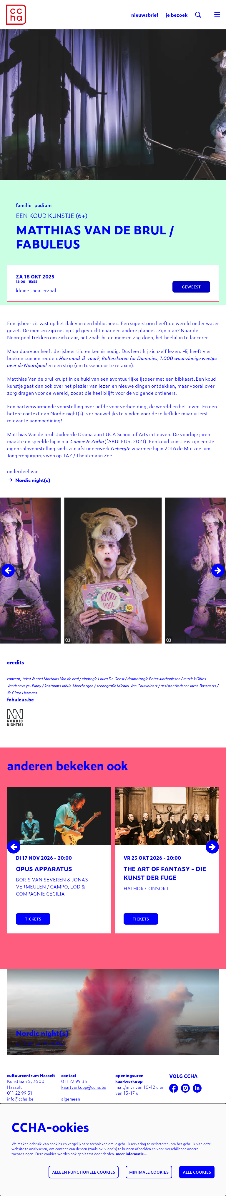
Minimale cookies (149, 1172)
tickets (33, 927)
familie (23, 213)
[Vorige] (8, 578)
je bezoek (177, 14)
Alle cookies (197, 1172)
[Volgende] (218, 578)
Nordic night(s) (28, 488)
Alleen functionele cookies (83, 1172)
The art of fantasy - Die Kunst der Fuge (165, 881)
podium (42, 213)
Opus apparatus (44, 877)
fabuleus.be (20, 707)
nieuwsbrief (144, 14)
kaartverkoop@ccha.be (83, 1095)
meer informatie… (131, 1153)
